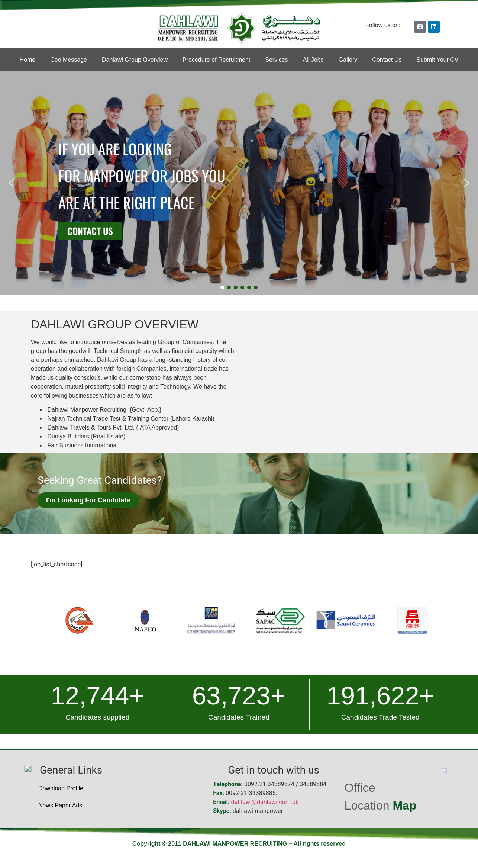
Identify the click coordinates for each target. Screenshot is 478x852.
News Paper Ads (60, 805)
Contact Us (386, 60)
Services (276, 60)
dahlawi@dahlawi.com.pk (265, 802)
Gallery (348, 60)
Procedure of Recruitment (216, 60)
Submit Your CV (437, 60)
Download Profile (60, 788)
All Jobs (313, 60)
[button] (11, 183)
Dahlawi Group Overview (135, 60)
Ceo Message (68, 60)
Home (28, 60)
